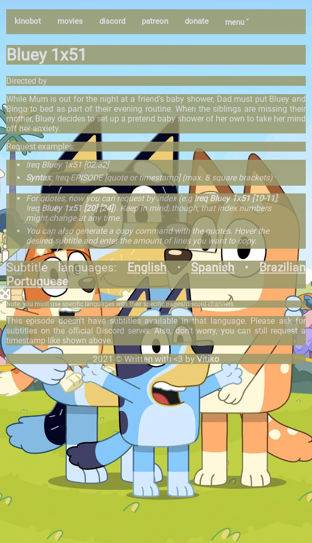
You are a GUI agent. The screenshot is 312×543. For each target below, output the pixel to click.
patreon (155, 21)
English (147, 268)
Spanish (212, 268)
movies (70, 21)
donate (197, 21)
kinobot (27, 21)
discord (112, 21)
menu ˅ (236, 22)
